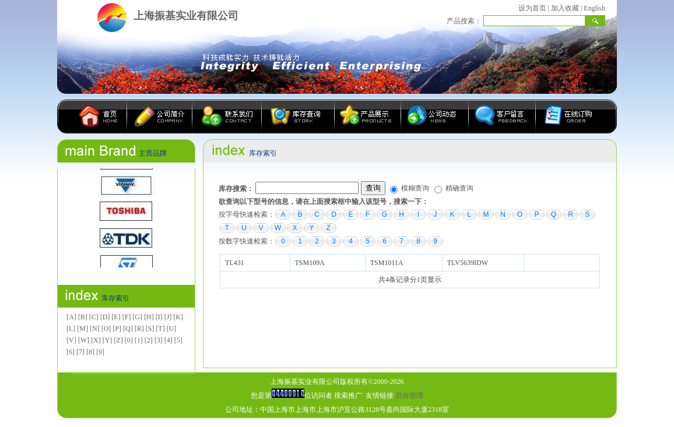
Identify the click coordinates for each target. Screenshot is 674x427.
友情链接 (380, 395)
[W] (83, 340)
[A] (71, 317)
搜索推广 (348, 395)
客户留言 (502, 116)
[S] (150, 328)
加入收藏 (565, 8)
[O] (106, 328)
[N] (95, 328)
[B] (82, 317)
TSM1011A (386, 263)
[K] (178, 317)
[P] (117, 328)
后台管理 (409, 395)
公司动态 (435, 116)
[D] (105, 317)
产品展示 (368, 116)
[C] (94, 317)
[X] (96, 340)
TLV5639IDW (467, 263)
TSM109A (309, 263)
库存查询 (298, 116)
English (594, 8)
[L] (70, 328)
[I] (159, 317)
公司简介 (159, 116)
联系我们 (227, 116)
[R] (139, 328)
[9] (100, 352)
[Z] (118, 340)
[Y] (108, 340)
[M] (82, 328)
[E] (115, 317)
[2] (149, 340)
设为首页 (532, 8)
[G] (137, 317)
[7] (80, 352)
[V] (71, 340)
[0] (129, 340)
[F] (126, 317)
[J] (168, 317)
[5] (178, 340)
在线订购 (565, 116)
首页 (101, 116)
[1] (139, 340)
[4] (168, 340)
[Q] (128, 328)
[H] (149, 317)
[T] (160, 328)
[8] (90, 352)
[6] (70, 352)
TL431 (234, 263)
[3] (159, 340)
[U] (172, 328)
